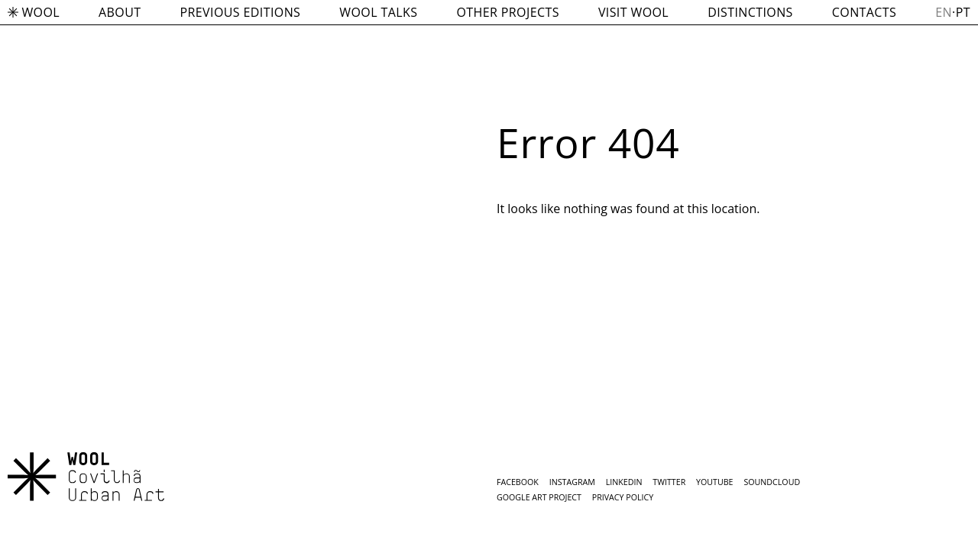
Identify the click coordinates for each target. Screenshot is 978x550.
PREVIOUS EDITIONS (240, 12)
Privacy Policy (622, 497)
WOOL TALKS (378, 12)
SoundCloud (771, 482)
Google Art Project (539, 497)
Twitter (669, 482)
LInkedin (624, 482)
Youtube (714, 482)
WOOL (34, 12)
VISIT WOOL (633, 12)
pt (963, 12)
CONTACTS (864, 12)
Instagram (572, 482)
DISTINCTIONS (750, 12)
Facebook (518, 482)
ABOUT (120, 12)
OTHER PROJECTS (507, 12)
